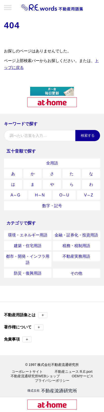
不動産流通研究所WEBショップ (35, 376)
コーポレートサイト (27, 372)
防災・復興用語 (28, 273)
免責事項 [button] (18, 339)
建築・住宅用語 (28, 246)
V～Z (88, 195)
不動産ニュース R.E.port (73, 372)
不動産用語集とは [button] (25, 315)
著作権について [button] (23, 327)
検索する (88, 135)
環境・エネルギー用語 (27, 235)
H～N (40, 195)
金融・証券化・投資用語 (76, 235)
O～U (64, 195)
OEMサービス (83, 376)
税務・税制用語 (76, 246)
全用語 (52, 163)
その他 (76, 273)
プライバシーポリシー (52, 380)
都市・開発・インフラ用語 (27, 259)
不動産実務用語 (76, 256)
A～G (15, 195)
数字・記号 (52, 206)
